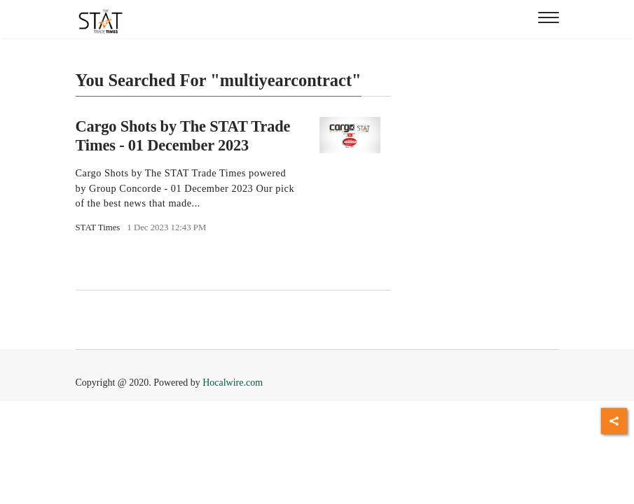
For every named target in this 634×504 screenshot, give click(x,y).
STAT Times (98, 227)
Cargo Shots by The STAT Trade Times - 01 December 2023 (183, 136)
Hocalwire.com (232, 382)
